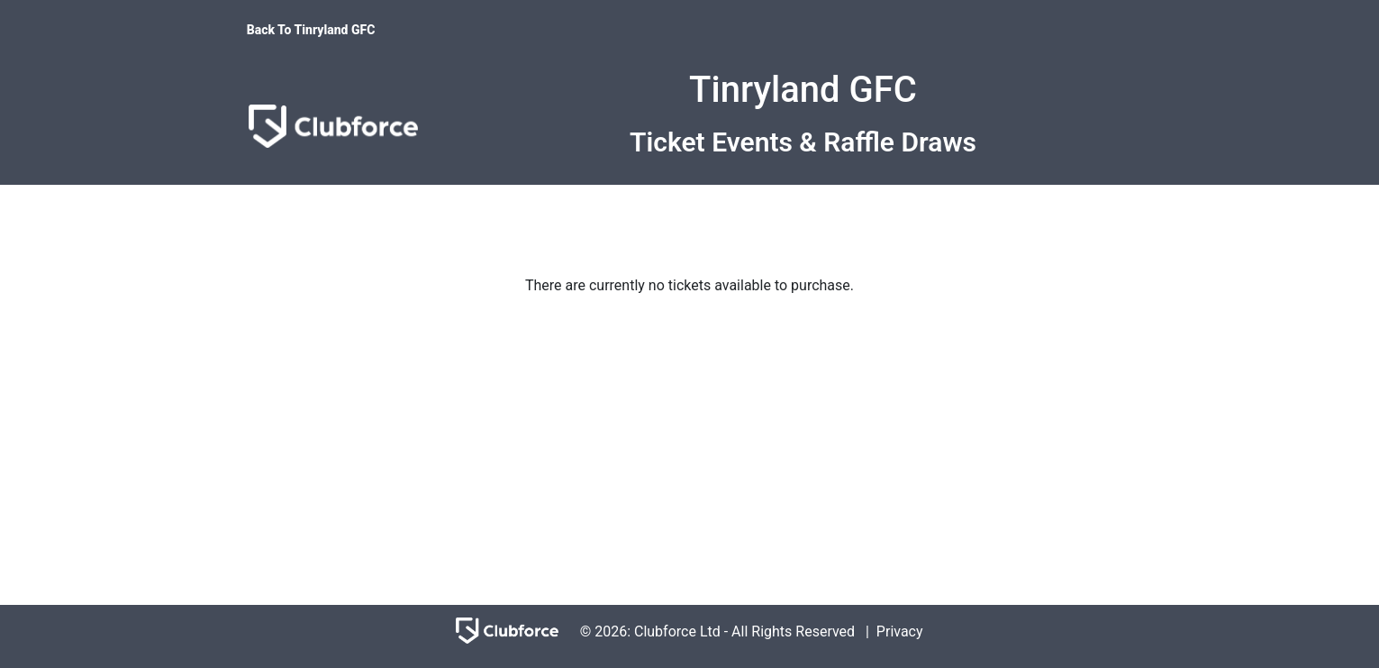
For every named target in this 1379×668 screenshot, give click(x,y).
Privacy (899, 631)
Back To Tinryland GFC (311, 30)
